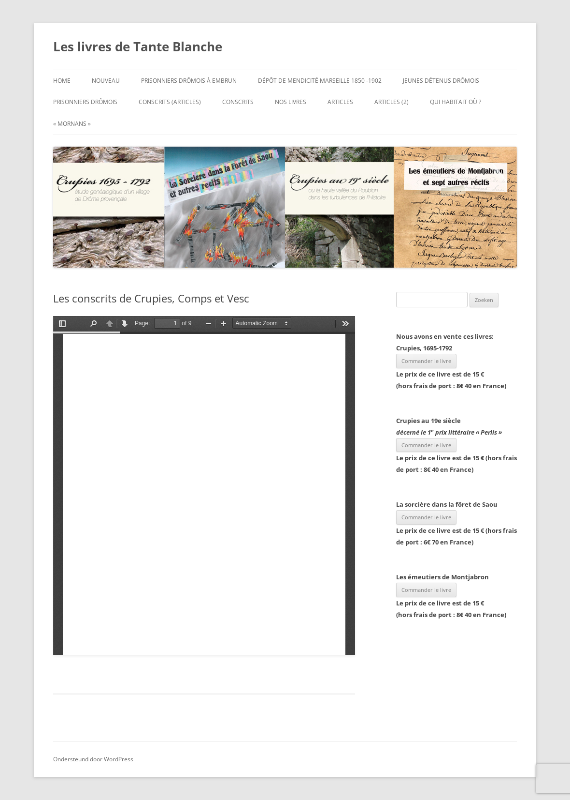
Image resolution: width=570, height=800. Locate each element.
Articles (340, 102)
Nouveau (106, 80)
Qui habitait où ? (455, 102)
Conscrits (238, 102)
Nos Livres (290, 102)
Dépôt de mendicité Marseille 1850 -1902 (320, 80)
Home (62, 80)
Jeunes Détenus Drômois (441, 80)
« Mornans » (72, 124)
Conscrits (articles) (170, 102)
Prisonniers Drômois (85, 102)
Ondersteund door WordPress (93, 759)
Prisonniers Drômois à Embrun (189, 80)
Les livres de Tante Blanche (137, 46)
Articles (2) (391, 102)
